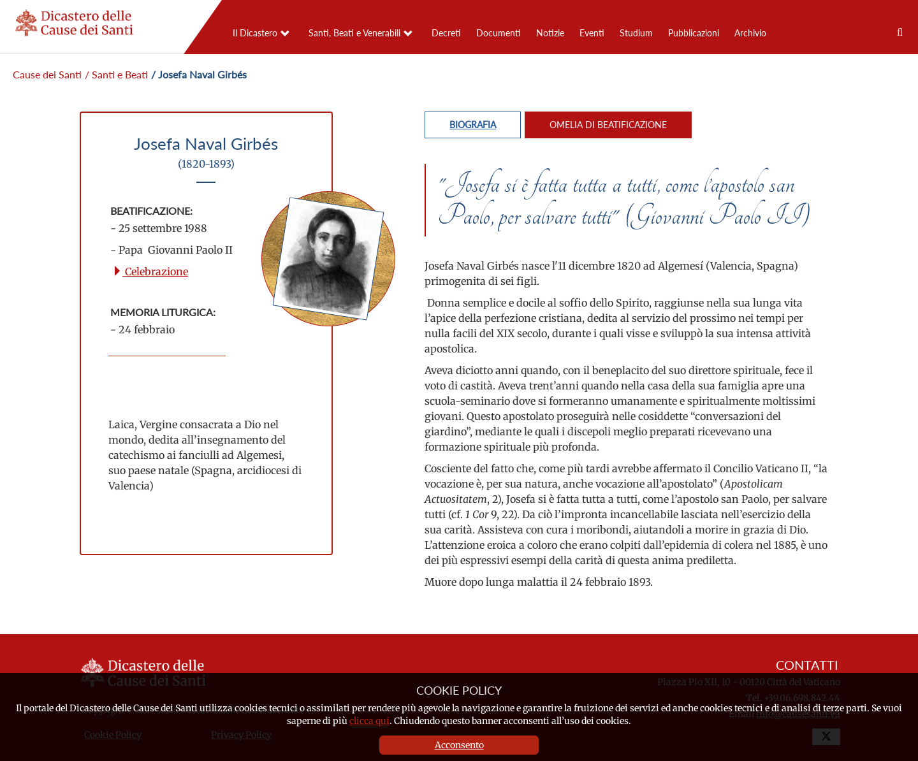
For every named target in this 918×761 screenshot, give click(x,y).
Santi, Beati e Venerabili (354, 32)
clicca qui (369, 721)
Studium (636, 32)
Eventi (591, 32)
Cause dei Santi (47, 74)
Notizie (550, 32)
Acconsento (459, 745)
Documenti (498, 32)
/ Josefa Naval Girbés (199, 74)
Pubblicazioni (693, 32)
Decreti (446, 32)
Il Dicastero (255, 32)
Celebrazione (150, 271)
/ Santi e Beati (116, 74)
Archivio (750, 32)
